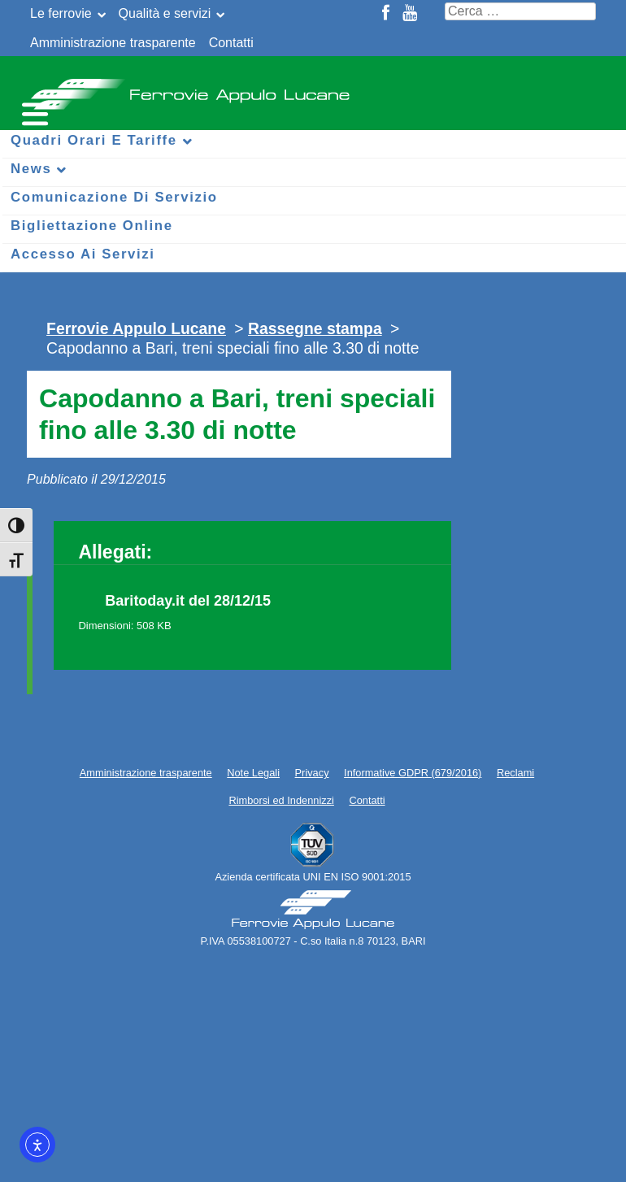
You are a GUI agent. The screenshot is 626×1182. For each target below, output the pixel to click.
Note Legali (253, 773)
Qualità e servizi (165, 13)
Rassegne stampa (315, 328)
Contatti (231, 43)
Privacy (312, 773)
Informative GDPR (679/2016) (412, 773)
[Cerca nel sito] (520, 11)
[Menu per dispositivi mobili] (32, 112)
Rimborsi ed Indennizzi (280, 800)
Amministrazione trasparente (113, 43)
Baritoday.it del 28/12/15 (188, 601)
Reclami (515, 773)
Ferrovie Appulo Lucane (313, 89)
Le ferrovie (61, 13)
